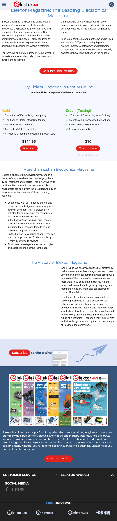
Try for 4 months (88, 148)
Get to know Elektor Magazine (58, 70)
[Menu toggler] (4, 4)
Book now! (29, 148)
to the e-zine (30, 353)
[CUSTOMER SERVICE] (30, 475)
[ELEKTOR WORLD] (87, 475)
